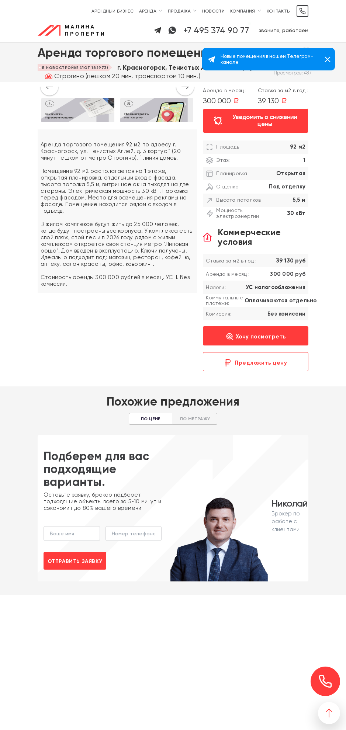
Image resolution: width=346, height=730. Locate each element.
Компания (242, 11)
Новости (213, 11)
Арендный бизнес (112, 11)
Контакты (279, 11)
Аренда (147, 11)
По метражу (195, 418)
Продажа (179, 11)
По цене (150, 418)
